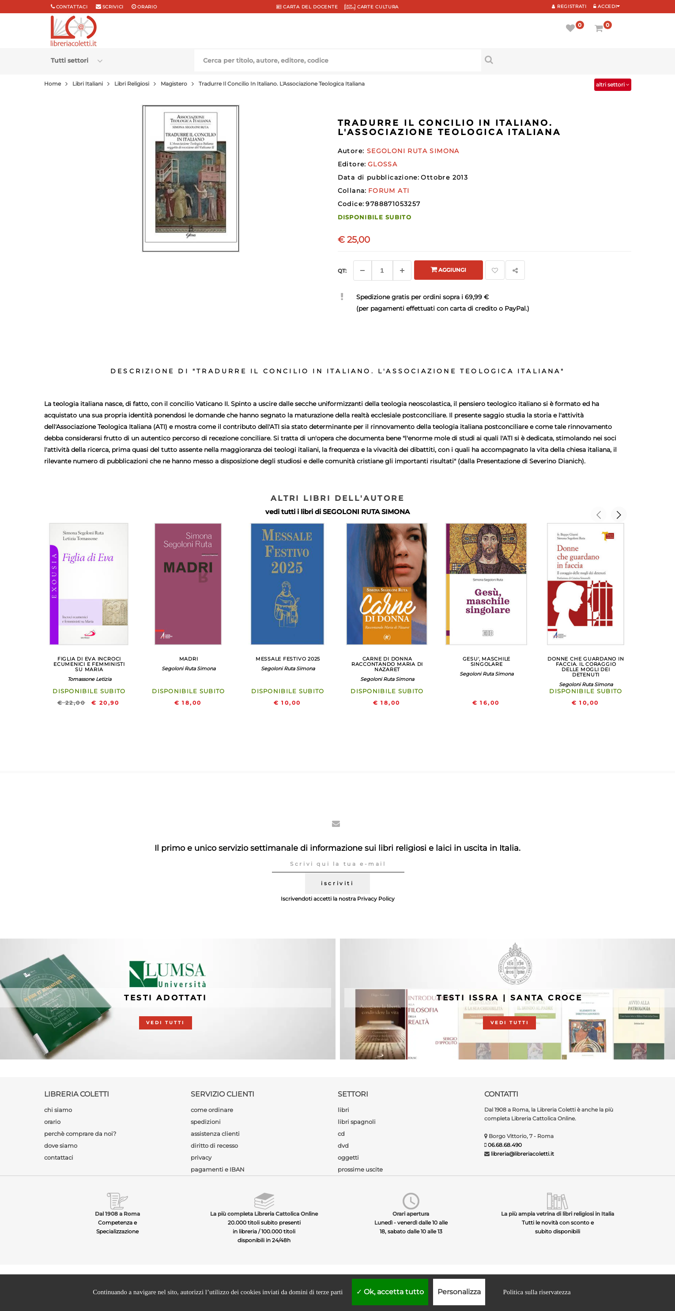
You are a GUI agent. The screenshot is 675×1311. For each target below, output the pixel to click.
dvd (343, 1145)
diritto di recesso (214, 1145)
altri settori (613, 84)
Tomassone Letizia (89, 679)
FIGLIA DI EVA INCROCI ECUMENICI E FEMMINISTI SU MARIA (89, 664)
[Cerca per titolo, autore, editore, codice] (553, 59)
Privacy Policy (376, 898)
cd (341, 1133)
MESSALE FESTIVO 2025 (288, 659)
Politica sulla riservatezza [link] (536, 1292)
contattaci (58, 1157)
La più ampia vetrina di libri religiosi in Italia (557, 1213)
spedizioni (206, 1121)
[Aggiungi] (402, 270)
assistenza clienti (215, 1133)
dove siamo (60, 1145)
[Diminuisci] (362, 270)
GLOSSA (382, 164)
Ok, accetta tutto (390, 1292)
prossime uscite (360, 1169)
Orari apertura (410, 1213)
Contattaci (72, 7)
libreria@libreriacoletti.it (522, 1153)
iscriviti (337, 883)
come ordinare (212, 1109)
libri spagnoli (357, 1121)
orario (147, 7)
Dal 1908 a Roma (117, 1213)
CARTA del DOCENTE (307, 7)
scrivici (113, 7)
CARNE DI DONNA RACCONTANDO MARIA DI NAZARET (387, 664)
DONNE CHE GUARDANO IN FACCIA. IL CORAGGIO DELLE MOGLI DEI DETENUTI (585, 667)
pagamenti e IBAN (218, 1169)
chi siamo (58, 1109)
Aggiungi (448, 269)
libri (343, 1109)
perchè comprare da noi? (80, 1133)
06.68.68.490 (505, 1145)
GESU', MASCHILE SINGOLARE (487, 661)
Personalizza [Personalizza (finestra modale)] (459, 1292)
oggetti (348, 1157)
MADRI (188, 659)
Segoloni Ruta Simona (188, 668)
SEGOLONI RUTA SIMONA (366, 511)
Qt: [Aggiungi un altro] (342, 270)
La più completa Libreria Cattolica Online (264, 1213)
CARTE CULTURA (371, 7)
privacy (201, 1157)
